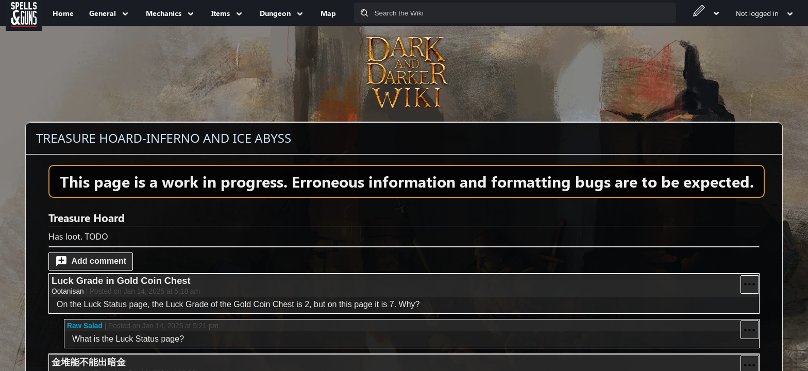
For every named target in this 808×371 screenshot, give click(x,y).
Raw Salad (85, 326)
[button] (90, 261)
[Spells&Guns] (24, 13)
